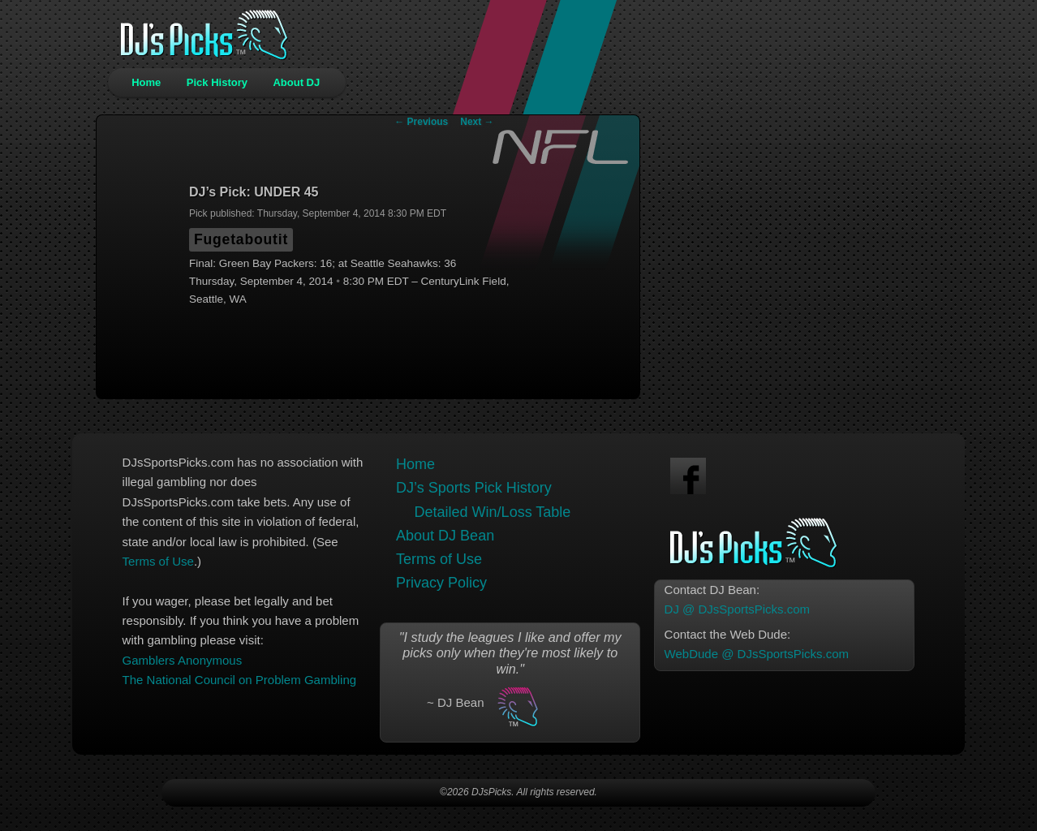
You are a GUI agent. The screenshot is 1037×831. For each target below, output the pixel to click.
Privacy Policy (441, 583)
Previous (421, 121)
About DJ (296, 82)
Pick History (217, 82)
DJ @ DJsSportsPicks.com (737, 609)
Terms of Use (158, 561)
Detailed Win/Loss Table (493, 512)
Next (476, 121)
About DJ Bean (445, 535)
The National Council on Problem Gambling (239, 680)
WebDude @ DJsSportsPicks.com (757, 654)
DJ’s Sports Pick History (474, 488)
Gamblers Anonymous (183, 660)
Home (146, 82)
